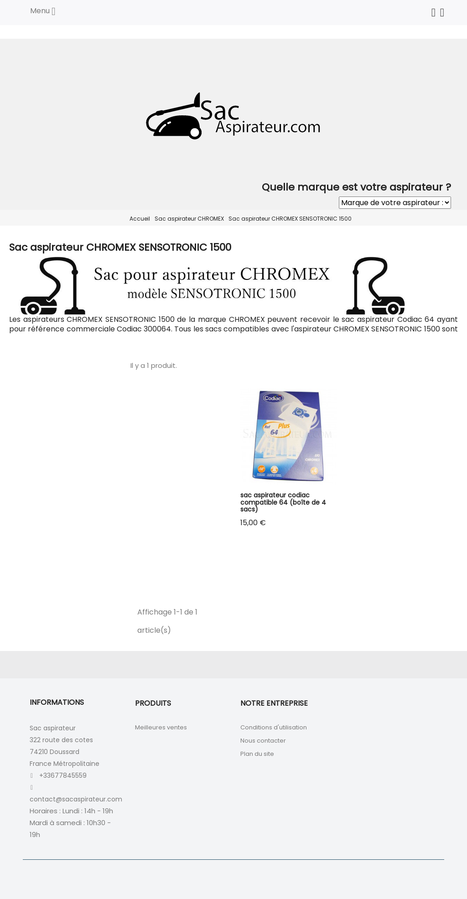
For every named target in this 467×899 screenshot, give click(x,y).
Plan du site (257, 753)
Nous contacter (263, 740)
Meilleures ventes (161, 727)
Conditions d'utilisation (273, 727)
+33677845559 (63, 775)
